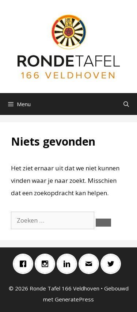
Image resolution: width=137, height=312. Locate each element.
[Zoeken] (103, 223)
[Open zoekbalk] (126, 104)
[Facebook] (25, 264)
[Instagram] (47, 264)
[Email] (91, 264)
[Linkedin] (69, 264)
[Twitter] (112, 264)
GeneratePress (74, 299)
